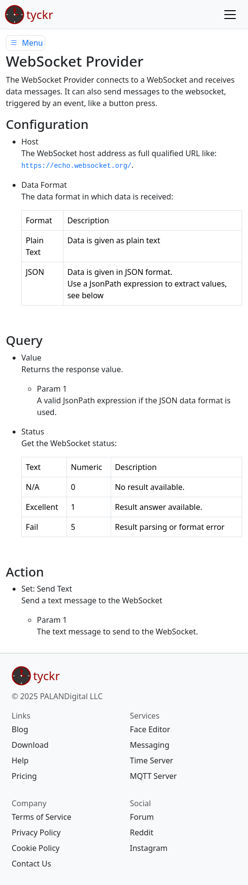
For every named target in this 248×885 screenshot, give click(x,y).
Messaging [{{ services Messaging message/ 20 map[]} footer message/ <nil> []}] (150, 745)
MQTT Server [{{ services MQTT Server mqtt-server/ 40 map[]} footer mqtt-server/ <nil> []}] (153, 776)
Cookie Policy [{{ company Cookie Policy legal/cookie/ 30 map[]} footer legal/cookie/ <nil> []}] (36, 848)
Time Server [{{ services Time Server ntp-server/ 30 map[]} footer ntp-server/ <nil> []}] (151, 760)
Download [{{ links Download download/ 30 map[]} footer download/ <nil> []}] (30, 745)
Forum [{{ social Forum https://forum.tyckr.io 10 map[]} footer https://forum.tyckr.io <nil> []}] (142, 817)
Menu (25, 43)
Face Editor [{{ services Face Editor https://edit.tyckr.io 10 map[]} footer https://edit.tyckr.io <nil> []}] (150, 729)
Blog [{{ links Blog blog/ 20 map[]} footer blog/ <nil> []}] (20, 729)
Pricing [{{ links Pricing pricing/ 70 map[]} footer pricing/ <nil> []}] (24, 776)
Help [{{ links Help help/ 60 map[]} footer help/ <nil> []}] (20, 760)
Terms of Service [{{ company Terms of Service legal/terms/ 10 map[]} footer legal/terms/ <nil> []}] (41, 817)
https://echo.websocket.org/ (76, 166)
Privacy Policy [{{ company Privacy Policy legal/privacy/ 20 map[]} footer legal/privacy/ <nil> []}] (36, 832)
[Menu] (230, 14)
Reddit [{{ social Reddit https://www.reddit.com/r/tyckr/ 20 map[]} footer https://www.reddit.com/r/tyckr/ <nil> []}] (142, 832)
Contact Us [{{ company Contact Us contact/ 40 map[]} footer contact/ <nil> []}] (31, 863)
